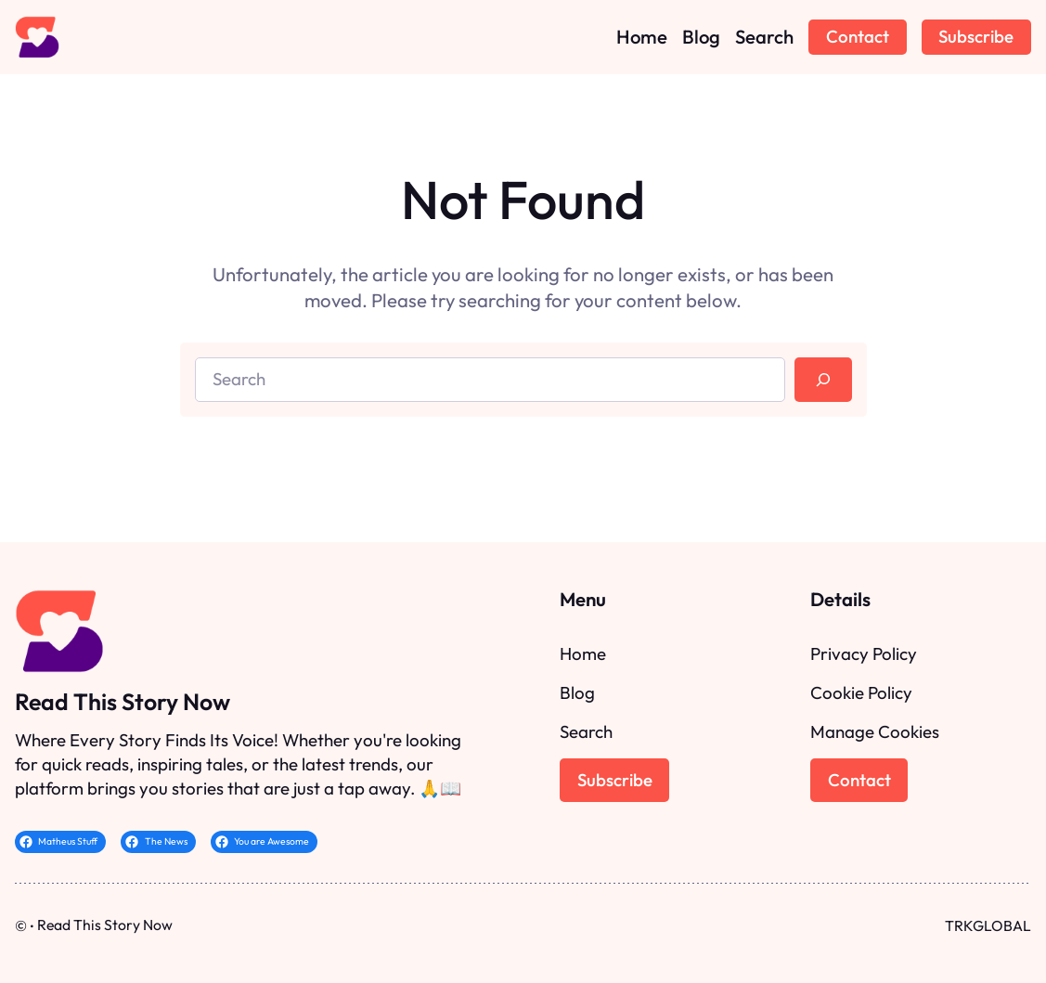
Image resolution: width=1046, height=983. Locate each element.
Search (586, 731)
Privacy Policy (863, 653)
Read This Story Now (122, 701)
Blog (577, 692)
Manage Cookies (874, 731)
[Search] (822, 379)
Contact (857, 36)
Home (583, 653)
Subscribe (976, 36)
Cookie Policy (861, 692)
